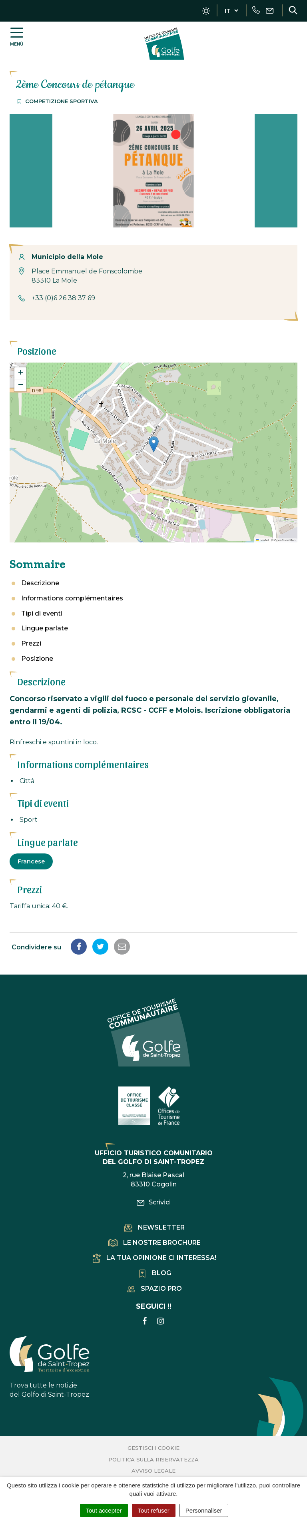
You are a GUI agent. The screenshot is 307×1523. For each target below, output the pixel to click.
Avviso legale (153, 1470)
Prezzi (31, 643)
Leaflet (262, 540)
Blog (154, 1273)
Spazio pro (154, 1288)
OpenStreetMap (284, 540)
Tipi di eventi (41, 613)
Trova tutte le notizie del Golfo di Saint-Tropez (50, 1367)
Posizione (37, 658)
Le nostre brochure (154, 1242)
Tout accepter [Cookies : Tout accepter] (104, 1510)
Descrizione (40, 583)
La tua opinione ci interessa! (154, 1258)
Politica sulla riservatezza (153, 1459)
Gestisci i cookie (153, 1448)
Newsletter (154, 1227)
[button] (154, 444)
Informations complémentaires (72, 598)
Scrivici (154, 1202)
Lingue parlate (44, 628)
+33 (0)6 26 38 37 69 (63, 298)
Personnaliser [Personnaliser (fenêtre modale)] (203, 1510)
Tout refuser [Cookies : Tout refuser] (153, 1510)
